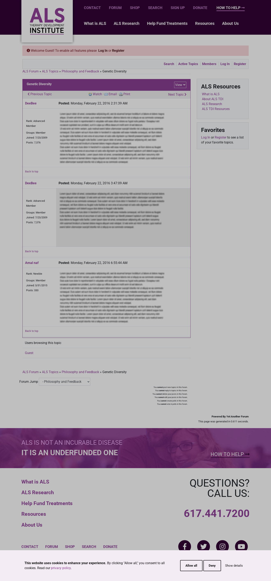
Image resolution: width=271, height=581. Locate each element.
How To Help (231, 8)
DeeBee (31, 103)
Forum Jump (28, 382)
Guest (29, 353)
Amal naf (32, 263)
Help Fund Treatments (167, 23)
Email (113, 94)
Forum (115, 8)
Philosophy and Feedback (80, 71)
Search (155, 8)
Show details (234, 565)
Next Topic (177, 94)
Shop (135, 8)
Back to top (31, 171)
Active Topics (188, 64)
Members (209, 64)
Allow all (191, 565)
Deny (212, 565)
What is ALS (95, 23)
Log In (103, 51)
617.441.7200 (217, 513)
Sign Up (178, 8)
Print (126, 94)
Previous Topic (40, 94)
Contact (92, 8)
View (178, 85)
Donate (200, 8)
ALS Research (126, 23)
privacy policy (61, 568)
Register (118, 51)
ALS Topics (50, 71)
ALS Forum (30, 71)
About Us (230, 23)
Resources (204, 23)
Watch (97, 94)
